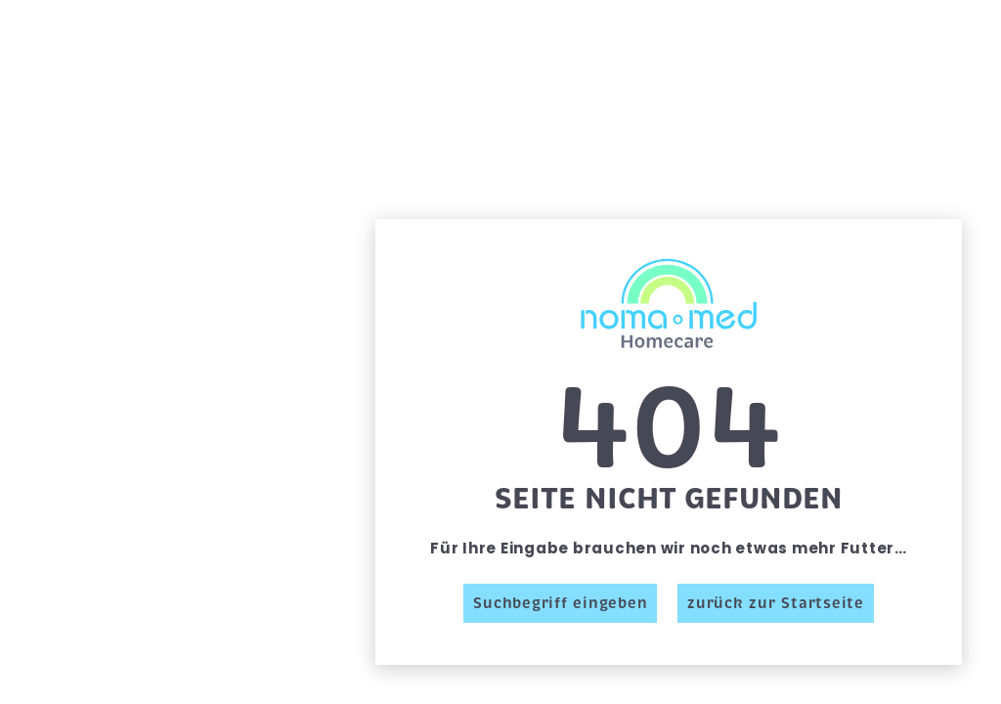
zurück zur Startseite (775, 603)
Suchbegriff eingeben (560, 603)
